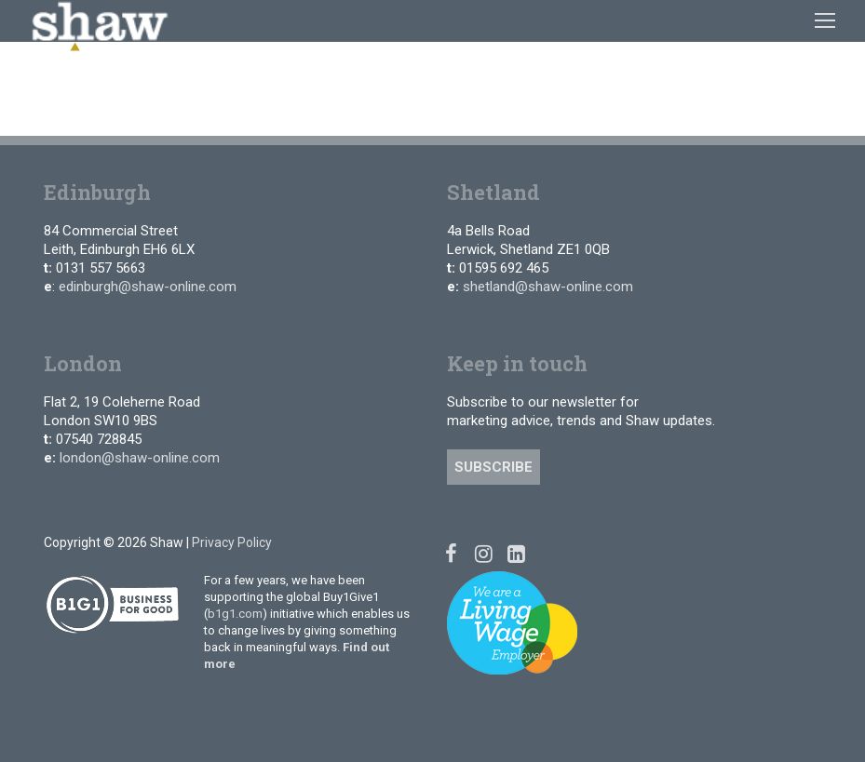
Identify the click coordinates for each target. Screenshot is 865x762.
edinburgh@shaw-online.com (148, 286)
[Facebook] (451, 553)
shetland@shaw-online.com (548, 286)
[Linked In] (516, 553)
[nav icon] (825, 20)
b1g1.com (235, 614)
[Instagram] (483, 553)
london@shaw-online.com (140, 457)
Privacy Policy (232, 542)
